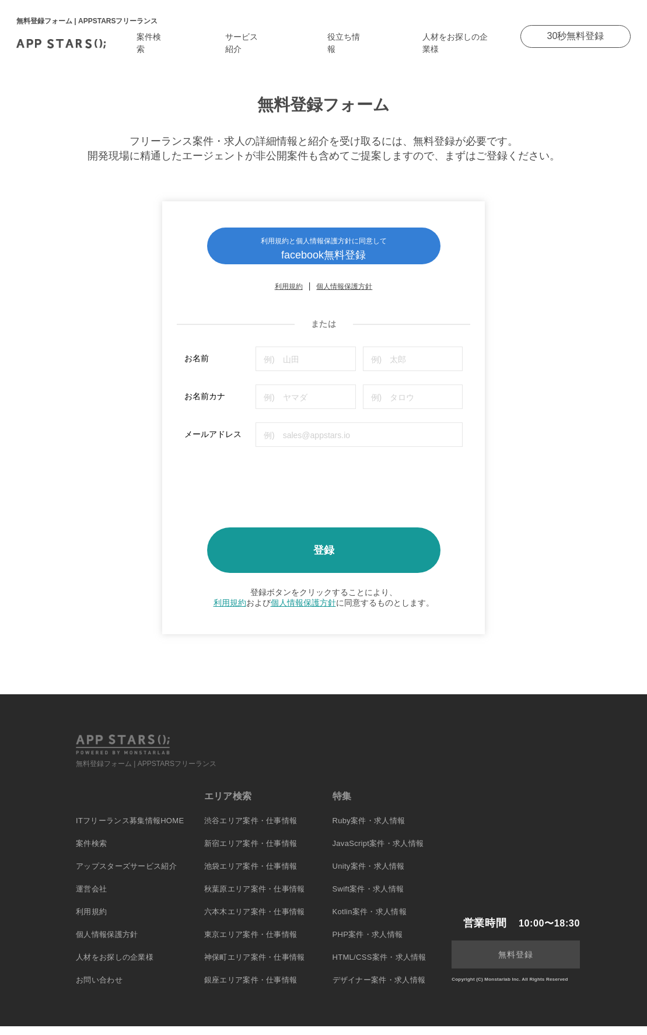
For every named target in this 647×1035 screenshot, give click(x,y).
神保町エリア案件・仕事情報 (254, 965)
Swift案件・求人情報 (368, 897)
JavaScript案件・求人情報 (378, 852)
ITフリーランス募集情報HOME (130, 829)
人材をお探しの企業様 (114, 965)
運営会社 (91, 897)
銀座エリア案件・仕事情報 (251, 988)
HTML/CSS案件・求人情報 (379, 965)
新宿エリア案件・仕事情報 (251, 852)
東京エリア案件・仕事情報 (251, 943)
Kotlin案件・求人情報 (370, 920)
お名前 (196, 367)
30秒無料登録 (575, 36)
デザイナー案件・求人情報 (379, 988)
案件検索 (91, 852)
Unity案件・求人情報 (369, 874)
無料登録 (515, 963)
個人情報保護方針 (344, 295)
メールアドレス (213, 442)
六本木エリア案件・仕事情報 (254, 920)
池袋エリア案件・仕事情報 (251, 874)
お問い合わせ (99, 988)
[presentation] (273, 492)
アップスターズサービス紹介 (126, 874)
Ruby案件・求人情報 (369, 829)
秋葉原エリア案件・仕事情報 (254, 897)
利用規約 (289, 295)
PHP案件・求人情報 (368, 943)
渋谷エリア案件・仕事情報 (251, 829)
